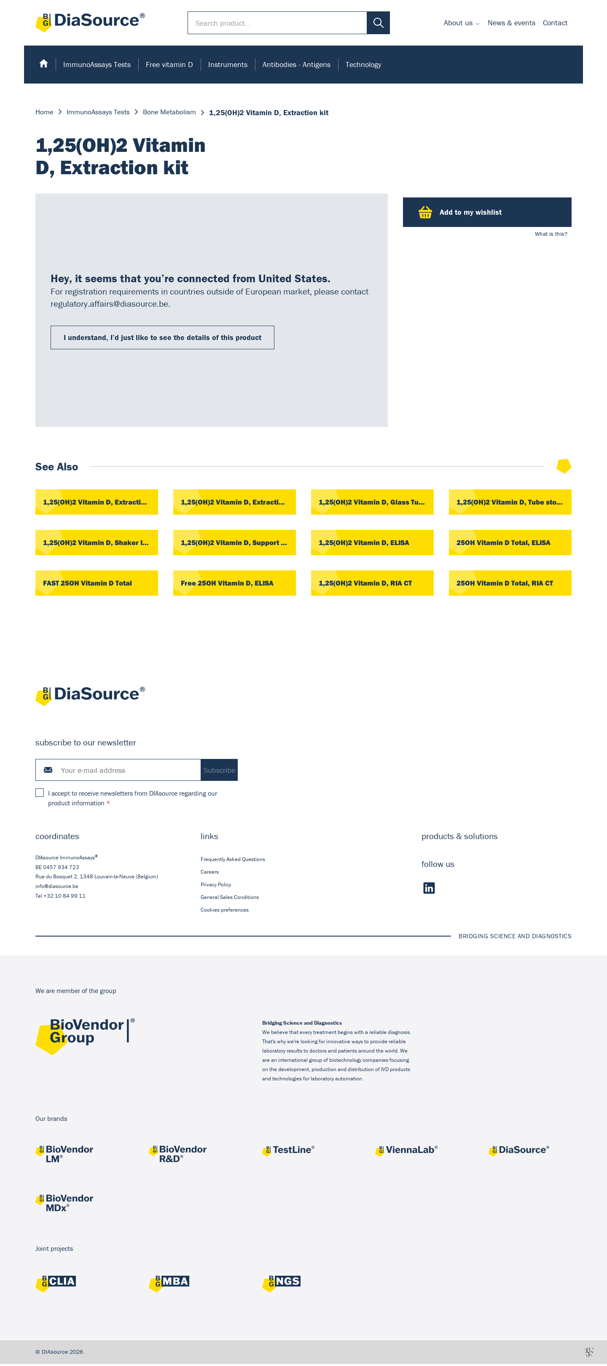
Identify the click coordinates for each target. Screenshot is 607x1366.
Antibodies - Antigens (296, 64)
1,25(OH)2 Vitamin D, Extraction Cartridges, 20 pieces (100, 503)
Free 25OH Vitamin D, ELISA (230, 584)
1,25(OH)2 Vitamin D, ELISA (367, 543)
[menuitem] (462, 23)
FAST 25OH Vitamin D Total (90, 584)
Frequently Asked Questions (233, 860)
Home (44, 112)
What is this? (551, 234)
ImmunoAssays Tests (97, 64)
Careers (210, 873)
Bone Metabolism (176, 112)
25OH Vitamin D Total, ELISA (507, 543)
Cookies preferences (225, 911)
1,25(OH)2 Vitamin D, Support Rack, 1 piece (238, 543)
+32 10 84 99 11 (64, 898)
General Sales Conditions (230, 899)
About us (458, 22)
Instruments (227, 64)
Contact (555, 22)
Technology (363, 64)
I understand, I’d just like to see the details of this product (162, 337)
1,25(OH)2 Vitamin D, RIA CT (368, 584)
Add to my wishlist (460, 212)
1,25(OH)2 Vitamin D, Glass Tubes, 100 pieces (376, 503)
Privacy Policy (216, 886)
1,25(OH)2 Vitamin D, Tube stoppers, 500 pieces (514, 503)
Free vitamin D (169, 64)
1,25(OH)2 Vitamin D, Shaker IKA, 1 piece (100, 543)
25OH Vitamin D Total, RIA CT (508, 584)
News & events (511, 22)
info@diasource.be (56, 888)
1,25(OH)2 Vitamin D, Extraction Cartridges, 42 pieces (238, 503)
